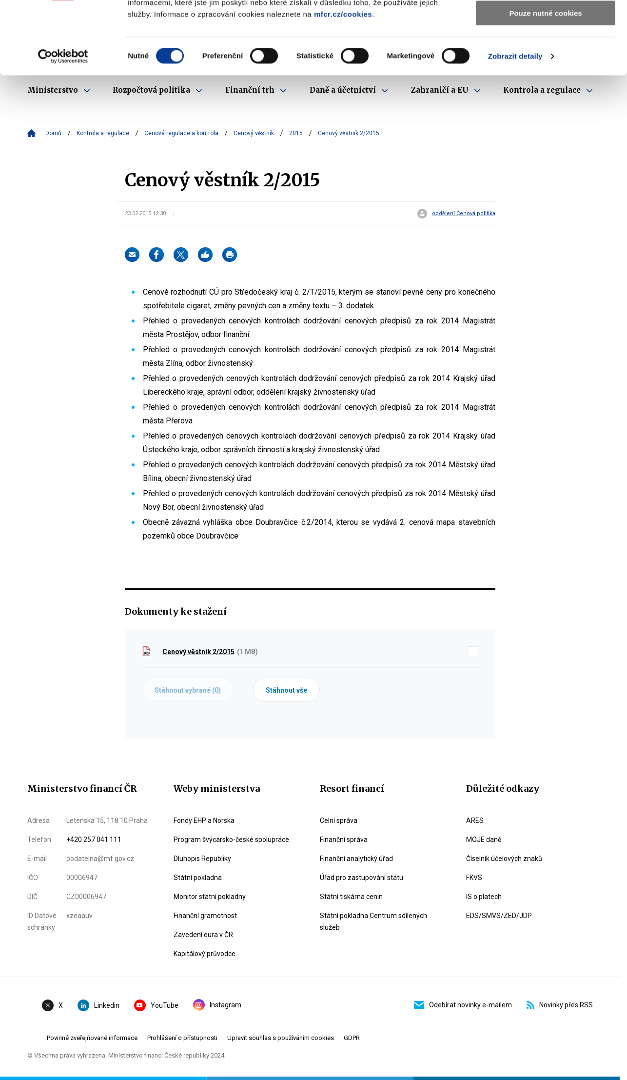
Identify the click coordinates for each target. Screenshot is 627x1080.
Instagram (217, 1005)
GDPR (352, 1037)
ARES (475, 820)
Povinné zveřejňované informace (92, 1037)
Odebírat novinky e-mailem (463, 1005)
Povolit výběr (545, 53)
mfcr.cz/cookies (343, 82)
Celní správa (338, 820)
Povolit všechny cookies (545, 24)
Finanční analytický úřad (356, 858)
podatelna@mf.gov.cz (100, 858)
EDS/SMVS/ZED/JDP (499, 916)
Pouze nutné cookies (545, 81)
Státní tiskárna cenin (351, 896)
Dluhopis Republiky (202, 858)
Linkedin (98, 1005)
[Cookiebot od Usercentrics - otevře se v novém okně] (63, 124)
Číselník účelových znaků (504, 858)
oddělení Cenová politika (463, 214)
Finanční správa (344, 839)
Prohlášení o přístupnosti (182, 1037)
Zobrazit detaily (515, 124)
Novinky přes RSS (560, 1005)
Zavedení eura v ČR (203, 935)
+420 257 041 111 (93, 839)
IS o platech (484, 896)
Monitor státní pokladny (210, 896)
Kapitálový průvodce (204, 954)
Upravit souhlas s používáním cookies (280, 1037)
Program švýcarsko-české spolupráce (231, 839)
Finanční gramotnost (205, 916)
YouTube (156, 1005)
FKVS (474, 877)
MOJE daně (483, 839)
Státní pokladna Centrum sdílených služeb (373, 921)
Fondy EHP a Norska (204, 820)
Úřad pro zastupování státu (361, 877)
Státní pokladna (198, 877)
